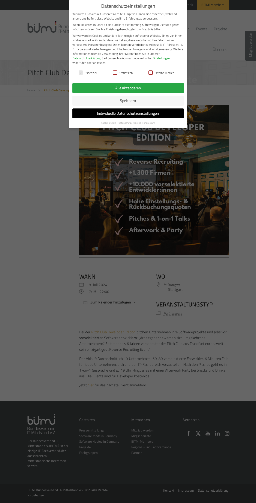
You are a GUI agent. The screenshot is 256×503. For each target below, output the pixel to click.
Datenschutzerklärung (86, 56)
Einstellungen (161, 56)
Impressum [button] (149, 121)
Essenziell (88, 71)
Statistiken (123, 71)
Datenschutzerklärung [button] (130, 121)
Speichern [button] (128, 99)
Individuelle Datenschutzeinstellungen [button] (128, 112)
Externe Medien (161, 71)
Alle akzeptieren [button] (128, 87)
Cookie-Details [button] (109, 121)
